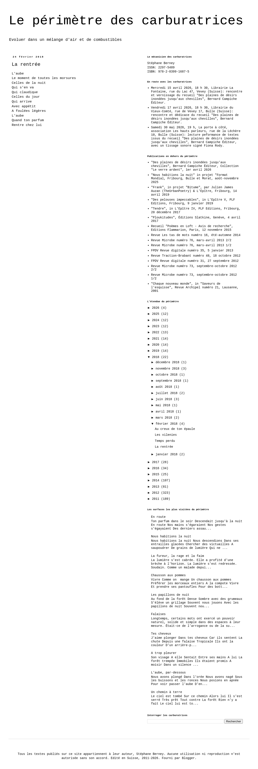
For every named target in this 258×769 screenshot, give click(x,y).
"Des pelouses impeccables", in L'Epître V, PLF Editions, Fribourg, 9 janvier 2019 (193, 201)
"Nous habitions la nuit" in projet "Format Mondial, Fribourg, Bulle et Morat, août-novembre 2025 (195, 178)
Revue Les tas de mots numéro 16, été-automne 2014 (196, 235)
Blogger (188, 758)
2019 (156, 351)
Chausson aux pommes (168, 575)
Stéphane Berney (161, 63)
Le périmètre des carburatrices (126, 20)
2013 (156, 486)
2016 (156, 468)
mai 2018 (163, 405)
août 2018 (164, 387)
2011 (156, 499)
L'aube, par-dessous (168, 672)
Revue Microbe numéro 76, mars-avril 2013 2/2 (191, 240)
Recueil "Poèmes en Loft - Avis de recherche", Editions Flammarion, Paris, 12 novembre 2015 (192, 228)
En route (158, 517)
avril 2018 (165, 411)
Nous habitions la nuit (171, 536)
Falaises (158, 614)
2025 (156, 314)
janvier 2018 (167, 454)
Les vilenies (166, 435)
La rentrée (164, 447)
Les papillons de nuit (170, 595)
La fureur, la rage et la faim (177, 556)
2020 (156, 345)
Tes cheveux (161, 633)
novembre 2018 (168, 368)
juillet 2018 (167, 393)
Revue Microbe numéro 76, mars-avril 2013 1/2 (191, 245)
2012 (156, 493)
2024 (156, 320)
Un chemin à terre (166, 692)
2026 (156, 308)
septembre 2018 (169, 381)
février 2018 (167, 424)
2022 (156, 332)
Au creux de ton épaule (175, 429)
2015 (156, 474)
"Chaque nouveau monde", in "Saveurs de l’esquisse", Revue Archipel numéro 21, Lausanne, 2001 (195, 287)
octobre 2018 (167, 374)
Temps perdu (165, 441)
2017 (156, 462)
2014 (156, 480)
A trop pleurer (164, 653)
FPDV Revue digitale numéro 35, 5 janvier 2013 (192, 250)
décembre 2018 (168, 362)
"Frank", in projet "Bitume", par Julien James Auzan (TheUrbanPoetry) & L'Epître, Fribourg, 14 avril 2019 (194, 191)
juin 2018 (164, 399)
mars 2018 (164, 417)
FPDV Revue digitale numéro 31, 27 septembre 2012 (195, 261)
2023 (156, 326)
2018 (156, 357)
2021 (156, 338)
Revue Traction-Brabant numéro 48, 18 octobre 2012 (196, 255)
